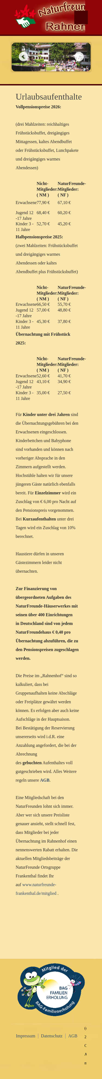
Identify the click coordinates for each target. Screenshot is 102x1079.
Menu (81, 17)
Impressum (25, 1036)
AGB (73, 1036)
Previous (23, 56)
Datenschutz (52, 1036)
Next (79, 56)
